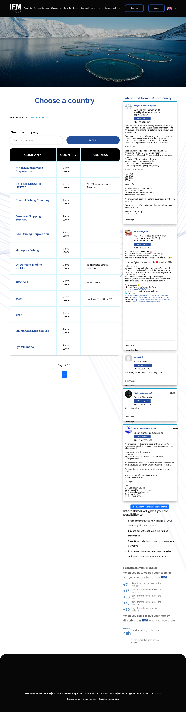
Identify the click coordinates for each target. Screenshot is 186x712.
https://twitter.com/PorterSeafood (146, 301)
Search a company (24, 132)
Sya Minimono (25, 347)
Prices (75, 8)
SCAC (19, 298)
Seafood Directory (88, 8)
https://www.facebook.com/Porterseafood (152, 299)
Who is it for (56, 8)
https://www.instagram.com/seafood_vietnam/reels (146, 295)
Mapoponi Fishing (27, 250)
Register (134, 8)
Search (93, 140)
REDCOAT (22, 282)
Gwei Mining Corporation (32, 234)
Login (156, 8)
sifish (19, 314)
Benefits (67, 8)
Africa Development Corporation (29, 169)
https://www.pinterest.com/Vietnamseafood (151, 297)
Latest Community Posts (109, 8)
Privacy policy (73, 699)
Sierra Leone (37, 117)
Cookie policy (89, 699)
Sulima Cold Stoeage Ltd (32, 330)
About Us (28, 8)
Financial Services (41, 8)
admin (158, 693)
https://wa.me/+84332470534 (137, 289)
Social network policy (109, 699)
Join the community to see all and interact (149, 507)
